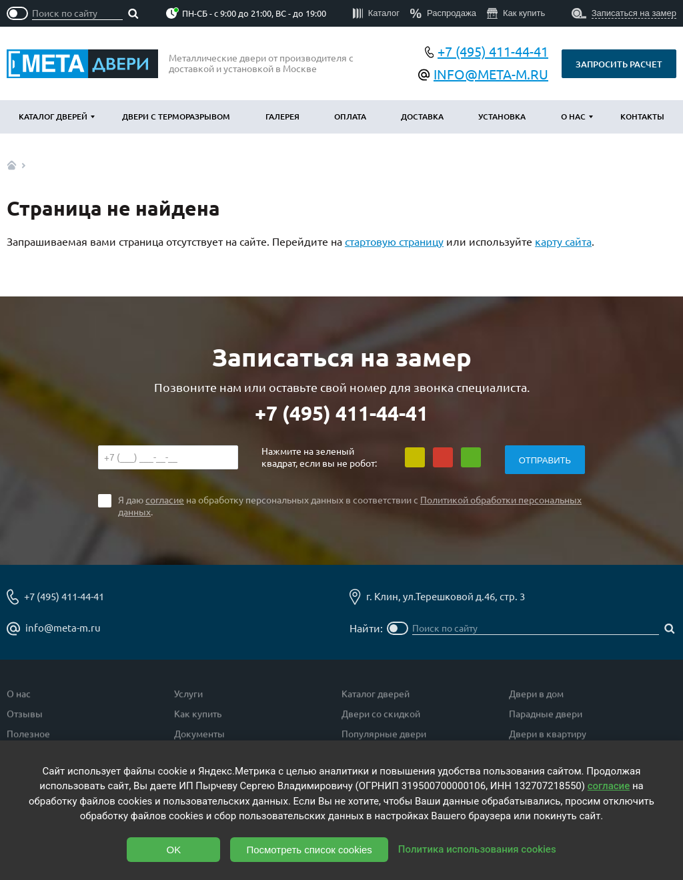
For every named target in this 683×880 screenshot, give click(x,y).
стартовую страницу (394, 242)
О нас (573, 116)
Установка (502, 116)
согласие (164, 500)
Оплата (350, 116)
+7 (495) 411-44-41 (341, 413)
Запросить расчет (619, 64)
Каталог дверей (53, 116)
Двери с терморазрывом (176, 116)
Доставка (422, 116)
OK (174, 849)
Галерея (282, 116)
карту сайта (563, 242)
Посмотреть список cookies (309, 849)
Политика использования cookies (477, 849)
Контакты (642, 116)
